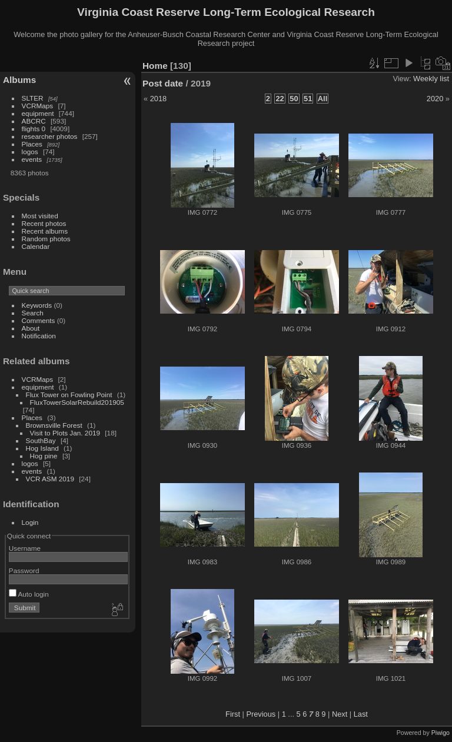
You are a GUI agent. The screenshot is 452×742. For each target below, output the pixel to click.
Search (33, 313)
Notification (39, 336)
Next (339, 714)
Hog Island (42, 448)
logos (30, 151)
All (322, 98)
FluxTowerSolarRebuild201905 (77, 402)
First (232, 714)
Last (361, 714)
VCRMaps (38, 105)
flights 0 (34, 128)
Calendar (36, 246)
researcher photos (50, 136)
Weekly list (431, 78)
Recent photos (44, 223)
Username (25, 548)
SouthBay (41, 440)
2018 (158, 98)
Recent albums (45, 231)
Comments (38, 320)
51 (308, 98)
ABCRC (34, 121)
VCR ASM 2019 (50, 479)
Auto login (29, 594)
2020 (435, 98)
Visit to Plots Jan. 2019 (65, 433)
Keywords (37, 305)
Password (24, 570)
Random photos (46, 238)
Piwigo (440, 732)
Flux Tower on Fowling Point (69, 394)
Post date (162, 83)
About (31, 328)
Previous (260, 714)
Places (32, 144)
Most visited (40, 215)
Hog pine (44, 456)
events (32, 159)
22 (279, 98)
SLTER (33, 98)
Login (30, 522)
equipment (38, 113)
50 (294, 98)
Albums (19, 80)
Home (155, 66)
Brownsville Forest (54, 425)
